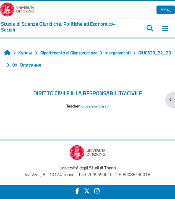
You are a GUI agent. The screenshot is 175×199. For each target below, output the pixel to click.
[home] (58, 27)
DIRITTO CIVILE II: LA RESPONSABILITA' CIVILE (87, 93)
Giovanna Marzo (95, 106)
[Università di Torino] (17, 9)
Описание (26, 65)
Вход (166, 9)
